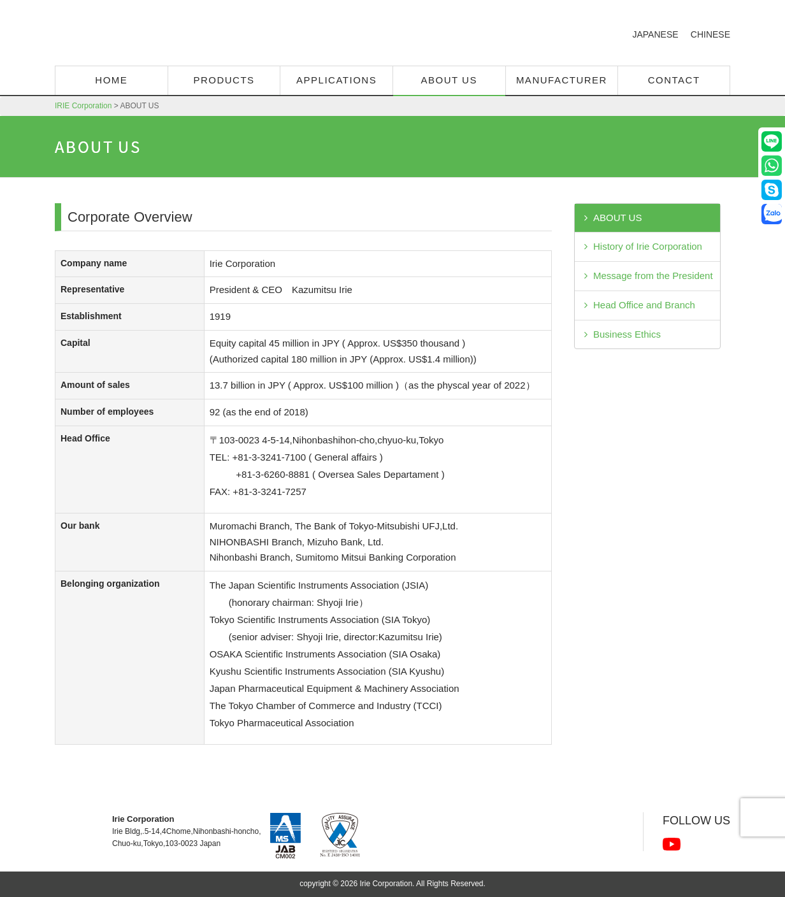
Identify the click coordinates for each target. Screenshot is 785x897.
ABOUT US (617, 217)
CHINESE (710, 34)
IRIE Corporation (164, 35)
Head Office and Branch (644, 304)
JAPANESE (655, 34)
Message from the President (653, 275)
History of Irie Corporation (647, 246)
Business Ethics (627, 334)
